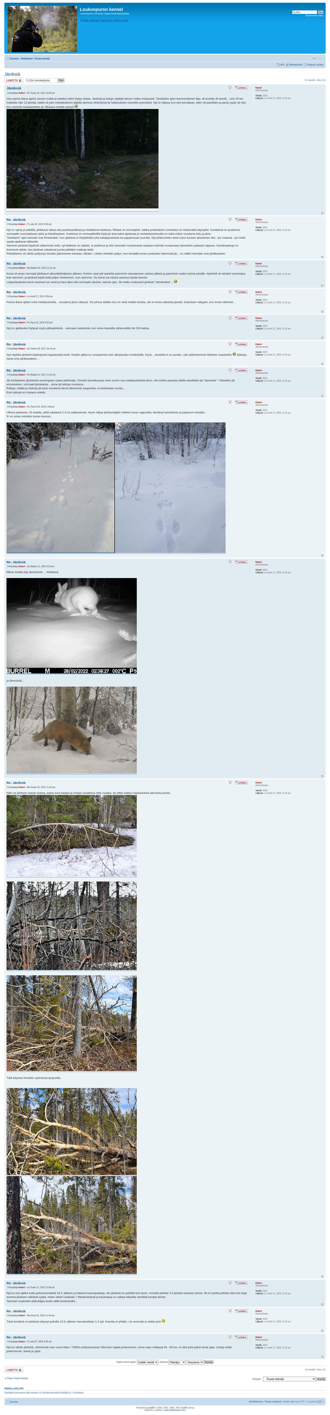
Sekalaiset (27, 58)
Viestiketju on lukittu (13, 80)
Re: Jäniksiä (16, 219)
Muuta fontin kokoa (320, 58)
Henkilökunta (256, 1401)
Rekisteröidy (295, 64)
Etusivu (14, 58)
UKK (282, 64)
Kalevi (21, 93)
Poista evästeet (273, 1401)
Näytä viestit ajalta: (137, 1362)
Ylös (322, 213)
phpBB (151, 1408)
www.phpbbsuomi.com (175, 1410)
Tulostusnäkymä (313, 58)
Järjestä (172, 1362)
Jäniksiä (12, 74)
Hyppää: (256, 1379)
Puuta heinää (42, 58)
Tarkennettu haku (314, 15)
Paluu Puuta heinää (17, 1378)
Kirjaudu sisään (315, 64)
